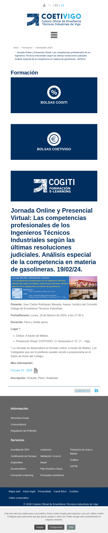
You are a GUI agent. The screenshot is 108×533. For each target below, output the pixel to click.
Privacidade (44, 491)
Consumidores (18, 424)
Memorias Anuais (20, 418)
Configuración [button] (56, 528)
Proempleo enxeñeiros (52, 475)
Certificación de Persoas (24, 456)
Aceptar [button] (39, 528)
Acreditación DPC (20, 449)
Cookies (73, 491)
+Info (71, 528)
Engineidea (17, 462)
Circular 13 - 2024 (21, 370)
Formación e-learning (22, 475)
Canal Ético (60, 491)
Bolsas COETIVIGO (54, 141)
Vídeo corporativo (19, 497)
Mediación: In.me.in (50, 456)
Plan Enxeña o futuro (51, 468)
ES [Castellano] (56, 5)
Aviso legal (29, 491)
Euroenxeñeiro (18, 468)
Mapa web (14, 491)
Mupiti (43, 462)
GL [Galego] (63, 5)
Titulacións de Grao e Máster (81, 451)
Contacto (83, 390)
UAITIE (74, 466)
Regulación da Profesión (24, 430)
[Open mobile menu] (54, 35)
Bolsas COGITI (54, 95)
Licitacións (45, 449)
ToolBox (74, 460)
